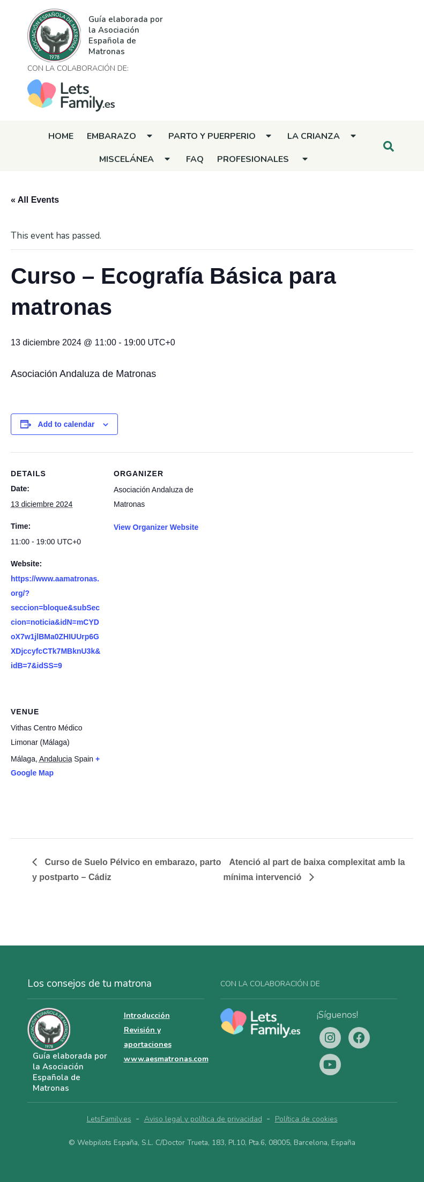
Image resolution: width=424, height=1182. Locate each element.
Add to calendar (66, 424)
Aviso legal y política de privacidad (203, 1119)
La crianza (313, 136)
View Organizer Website (156, 527)
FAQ (195, 159)
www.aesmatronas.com (166, 1059)
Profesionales (253, 159)
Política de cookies (306, 1119)
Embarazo (111, 136)
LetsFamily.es (109, 1119)
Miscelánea (126, 159)
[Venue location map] (170, 764)
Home (60, 136)
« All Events (35, 199)
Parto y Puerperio (212, 136)
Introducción (147, 1015)
